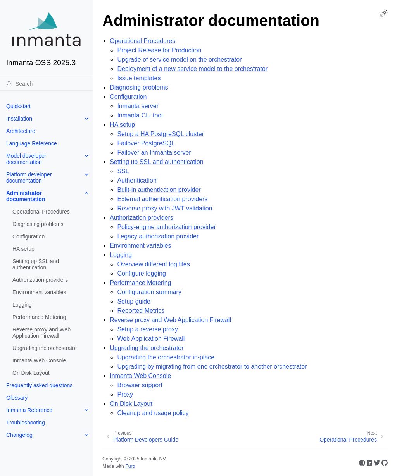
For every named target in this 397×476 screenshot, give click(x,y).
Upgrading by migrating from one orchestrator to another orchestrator (212, 366)
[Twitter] (377, 463)
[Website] (362, 463)
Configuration (28, 236)
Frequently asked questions (39, 385)
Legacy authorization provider (157, 236)
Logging (22, 305)
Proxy (125, 394)
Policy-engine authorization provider (166, 227)
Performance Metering (39, 317)
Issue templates (139, 78)
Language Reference (31, 143)
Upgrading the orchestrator (44, 348)
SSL (123, 171)
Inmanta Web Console (39, 360)
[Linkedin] (369, 463)
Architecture (20, 131)
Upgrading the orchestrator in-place (165, 357)
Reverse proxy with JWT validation (164, 208)
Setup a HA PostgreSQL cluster (160, 134)
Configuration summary (149, 292)
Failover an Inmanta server (154, 152)
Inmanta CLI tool (139, 115)
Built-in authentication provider (158, 189)
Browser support (139, 385)
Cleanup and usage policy (152, 413)
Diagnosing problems (38, 224)
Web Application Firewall (151, 338)
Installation (19, 119)
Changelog (19, 435)
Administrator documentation (25, 196)
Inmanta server (138, 106)
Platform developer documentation (29, 177)
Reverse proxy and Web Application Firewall (41, 332)
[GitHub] (384, 463)
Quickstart (18, 106)
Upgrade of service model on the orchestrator (179, 59)
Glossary (17, 398)
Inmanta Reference (29, 410)
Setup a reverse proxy (147, 329)
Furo (130, 466)
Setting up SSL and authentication (35, 264)
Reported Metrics (140, 310)
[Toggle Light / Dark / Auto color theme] (384, 13)
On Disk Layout (31, 373)
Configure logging (141, 273)
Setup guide (133, 301)
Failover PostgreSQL (146, 143)
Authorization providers (40, 280)
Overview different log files (153, 264)
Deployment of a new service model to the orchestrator (192, 69)
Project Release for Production (159, 50)
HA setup (23, 249)
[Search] (46, 84)
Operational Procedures (41, 212)
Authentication (136, 180)
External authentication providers (162, 199)
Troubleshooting (25, 422)
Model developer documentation (26, 159)
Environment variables (39, 292)
